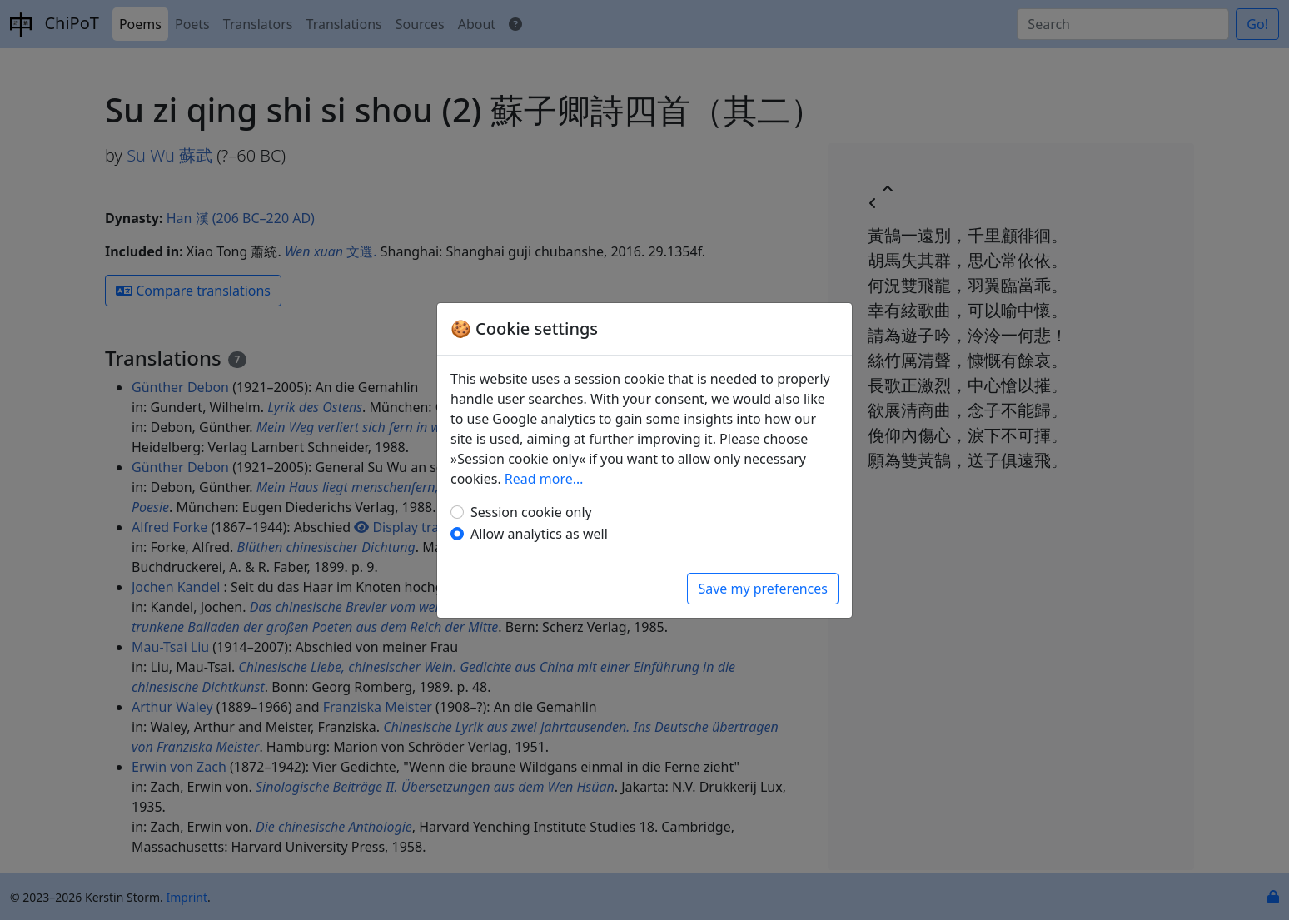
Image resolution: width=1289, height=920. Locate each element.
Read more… (544, 479)
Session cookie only (531, 512)
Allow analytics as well (539, 534)
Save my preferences (763, 588)
